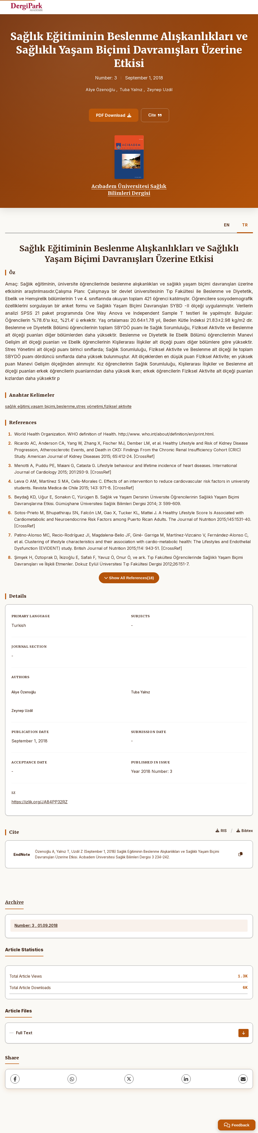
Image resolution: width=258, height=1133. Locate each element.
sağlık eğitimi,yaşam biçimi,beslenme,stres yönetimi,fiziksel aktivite (68, 406)
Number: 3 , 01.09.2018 (36, 925)
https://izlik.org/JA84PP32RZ (39, 801)
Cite (155, 115)
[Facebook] (15, 1079)
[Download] (243, 1033)
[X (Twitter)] (129, 1079)
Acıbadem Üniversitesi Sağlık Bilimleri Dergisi (129, 189)
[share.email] (243, 1079)
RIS (221, 830)
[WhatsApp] (72, 1079)
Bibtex (244, 830)
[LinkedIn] (186, 1079)
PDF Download (113, 115)
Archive (14, 902)
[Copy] (240, 854)
